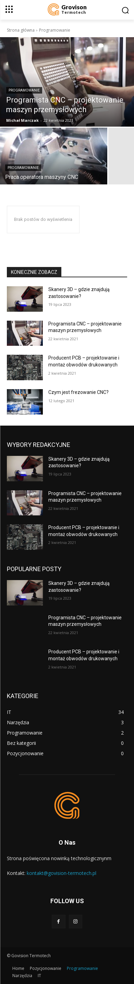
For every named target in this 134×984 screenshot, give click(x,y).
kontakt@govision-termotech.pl (61, 873)
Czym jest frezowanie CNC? (78, 392)
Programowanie (24, 90)
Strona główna (21, 30)
